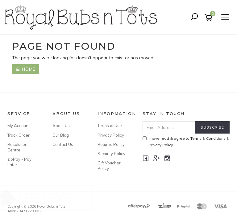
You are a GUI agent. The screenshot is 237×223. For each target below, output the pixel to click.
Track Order (18, 135)
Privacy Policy (111, 135)
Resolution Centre (17, 147)
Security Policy (111, 153)
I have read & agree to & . (186, 141)
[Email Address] (169, 127)
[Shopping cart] (209, 17)
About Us (61, 125)
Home (25, 69)
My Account (18, 125)
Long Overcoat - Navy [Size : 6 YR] (54, 197)
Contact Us (62, 144)
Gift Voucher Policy (109, 165)
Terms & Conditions (208, 138)
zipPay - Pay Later (19, 162)
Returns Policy (111, 144)
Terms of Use (110, 125)
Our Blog (60, 135)
